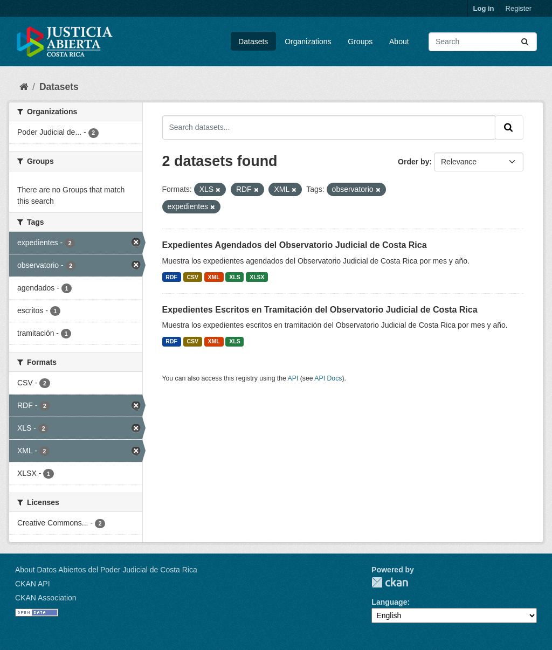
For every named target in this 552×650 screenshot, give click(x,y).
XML (214, 277)
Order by (413, 161)
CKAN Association (46, 597)
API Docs (328, 378)
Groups (360, 41)
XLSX (257, 277)
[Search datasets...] (483, 41)
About (399, 41)
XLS (234, 277)
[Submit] (525, 41)
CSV (192, 277)
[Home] (23, 86)
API (293, 378)
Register (519, 8)
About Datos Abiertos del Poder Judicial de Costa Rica (106, 569)
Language (389, 602)
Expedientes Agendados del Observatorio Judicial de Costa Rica (294, 245)
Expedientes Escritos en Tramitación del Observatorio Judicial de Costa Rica (320, 309)
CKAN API (32, 583)
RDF (171, 277)
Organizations (308, 41)
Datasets (253, 41)
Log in (483, 8)
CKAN (389, 582)
